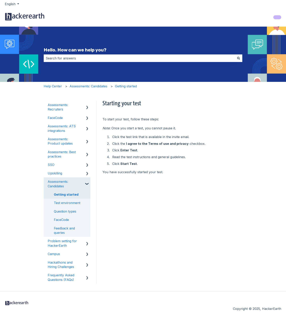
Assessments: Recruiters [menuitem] (58, 107)
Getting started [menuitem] (66, 194)
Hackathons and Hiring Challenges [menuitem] (61, 264)
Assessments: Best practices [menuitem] (62, 154)
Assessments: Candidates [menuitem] (58, 184)
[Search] (238, 58)
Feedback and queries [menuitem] (64, 230)
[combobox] (139, 58)
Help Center (53, 86)
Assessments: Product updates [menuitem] (60, 141)
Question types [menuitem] (65, 211)
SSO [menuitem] (51, 165)
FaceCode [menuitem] (55, 118)
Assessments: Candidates (88, 86)
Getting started (126, 86)
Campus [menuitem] (54, 254)
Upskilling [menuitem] (55, 173)
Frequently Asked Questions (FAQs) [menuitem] (61, 277)
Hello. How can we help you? (75, 50)
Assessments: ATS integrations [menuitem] (62, 128)
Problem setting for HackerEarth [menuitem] (62, 243)
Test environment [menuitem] (67, 203)
